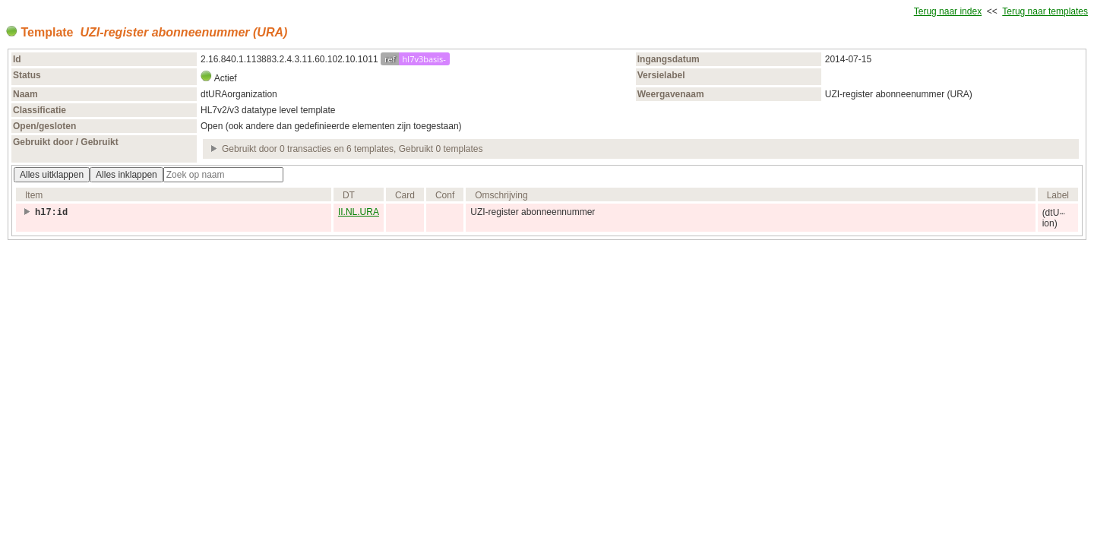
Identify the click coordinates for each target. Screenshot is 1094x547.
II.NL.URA (358, 212)
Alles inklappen (126, 174)
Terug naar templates (1045, 11)
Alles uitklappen (52, 174)
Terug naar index (948, 11)
